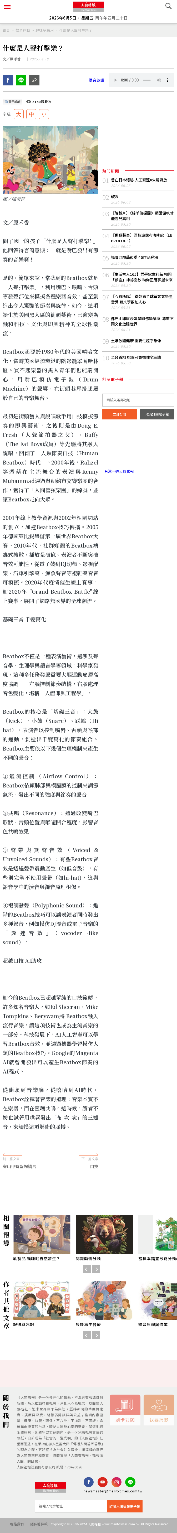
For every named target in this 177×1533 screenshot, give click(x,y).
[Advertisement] (88, 1141)
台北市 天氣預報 (138, 461)
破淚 (115, 198)
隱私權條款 (36, 1526)
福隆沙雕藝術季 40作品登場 (136, 261)
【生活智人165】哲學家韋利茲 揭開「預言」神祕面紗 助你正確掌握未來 (142, 283)
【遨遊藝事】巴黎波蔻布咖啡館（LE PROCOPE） (139, 241)
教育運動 (23, 30)
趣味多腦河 (45, 30)
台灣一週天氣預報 (119, 483)
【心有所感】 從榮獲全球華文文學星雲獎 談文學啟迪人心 (142, 309)
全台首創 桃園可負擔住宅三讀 (138, 368)
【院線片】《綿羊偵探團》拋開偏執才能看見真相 (142, 218)
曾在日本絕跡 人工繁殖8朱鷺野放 (141, 182)
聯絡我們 (12, 1526)
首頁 (6, 30)
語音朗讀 (97, 82)
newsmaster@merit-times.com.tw (113, 1493)
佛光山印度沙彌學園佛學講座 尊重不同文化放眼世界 (142, 331)
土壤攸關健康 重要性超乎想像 (138, 352)
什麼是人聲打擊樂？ (76, 30)
